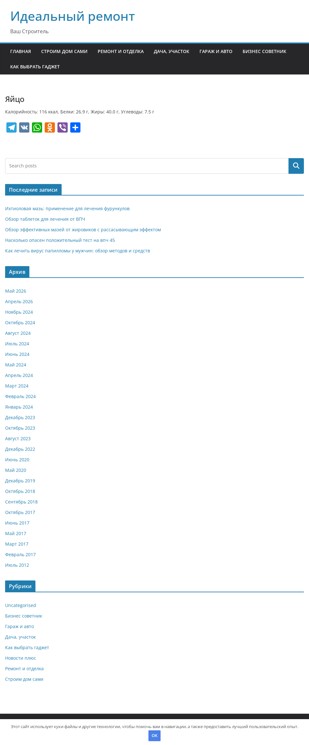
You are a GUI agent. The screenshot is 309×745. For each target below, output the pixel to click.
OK (154, 735)
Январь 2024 (19, 407)
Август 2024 (18, 333)
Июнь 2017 (17, 523)
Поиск (296, 165)
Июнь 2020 (17, 460)
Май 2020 (15, 470)
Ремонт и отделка (121, 51)
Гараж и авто (216, 51)
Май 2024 (15, 365)
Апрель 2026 (19, 301)
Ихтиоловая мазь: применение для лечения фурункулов (67, 208)
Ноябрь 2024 (19, 312)
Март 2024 (16, 386)
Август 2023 (18, 438)
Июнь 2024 (17, 354)
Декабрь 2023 (20, 417)
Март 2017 (16, 544)
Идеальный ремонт (72, 16)
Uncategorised (20, 605)
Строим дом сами (64, 51)
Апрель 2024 (19, 375)
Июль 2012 (17, 565)
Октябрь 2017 (20, 512)
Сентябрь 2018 (21, 502)
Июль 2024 (17, 344)
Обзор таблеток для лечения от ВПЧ (45, 219)
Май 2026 (15, 291)
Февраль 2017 (20, 554)
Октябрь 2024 (20, 322)
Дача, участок (171, 51)
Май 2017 (15, 533)
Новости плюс (20, 658)
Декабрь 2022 (20, 449)
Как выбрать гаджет (35, 67)
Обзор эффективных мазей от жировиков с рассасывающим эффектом (83, 230)
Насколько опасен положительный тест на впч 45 (60, 240)
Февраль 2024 (20, 396)
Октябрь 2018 (20, 491)
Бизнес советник (264, 51)
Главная (20, 51)
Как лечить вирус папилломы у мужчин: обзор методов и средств (77, 251)
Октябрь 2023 (20, 428)
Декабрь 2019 (20, 481)
